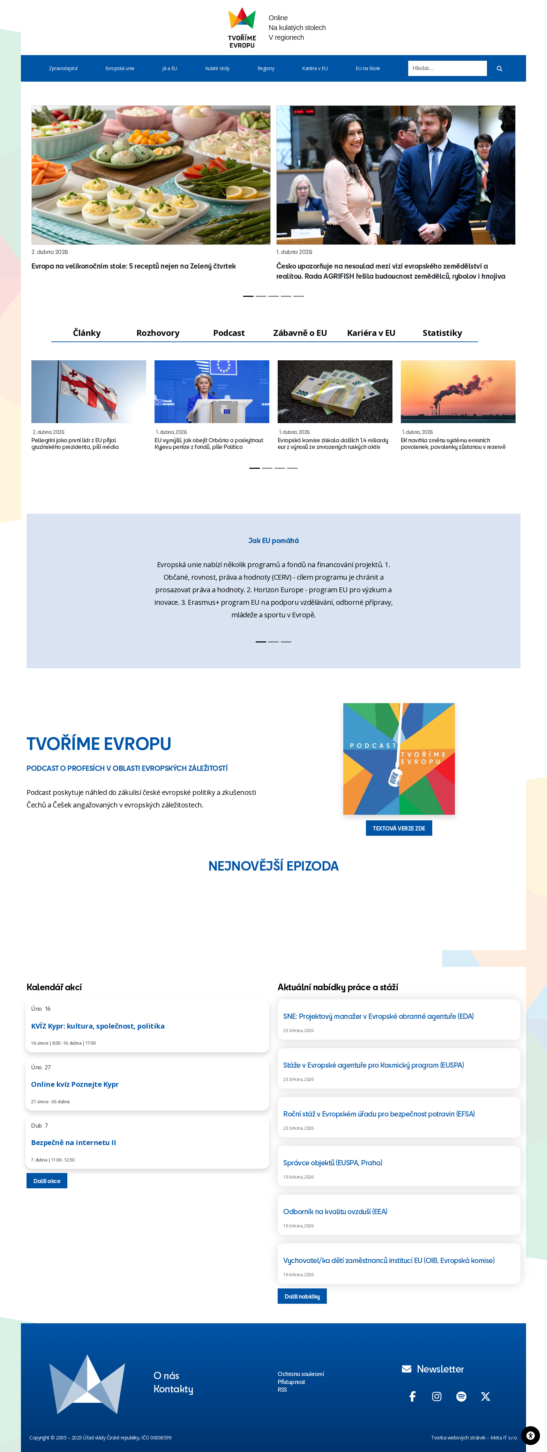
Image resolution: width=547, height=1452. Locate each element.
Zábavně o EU (300, 332)
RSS (282, 1389)
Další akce (46, 1180)
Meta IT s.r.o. (504, 1437)
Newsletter (433, 1368)
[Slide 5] (298, 296)
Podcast (229, 332)
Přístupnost (291, 1381)
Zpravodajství (63, 68)
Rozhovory (158, 332)
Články (86, 332)
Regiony (266, 68)
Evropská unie (120, 68)
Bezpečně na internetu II (73, 1142)
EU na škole (367, 68)
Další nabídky (302, 1296)
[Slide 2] (261, 296)
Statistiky (442, 332)
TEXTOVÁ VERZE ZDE (399, 828)
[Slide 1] (248, 296)
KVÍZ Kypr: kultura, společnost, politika (98, 1026)
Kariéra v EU (315, 68)
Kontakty (173, 1388)
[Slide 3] (273, 296)
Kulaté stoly (217, 68)
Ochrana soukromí (301, 1373)
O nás (166, 1375)
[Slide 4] (286, 296)
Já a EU (169, 68)
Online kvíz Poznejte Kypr (75, 1084)
